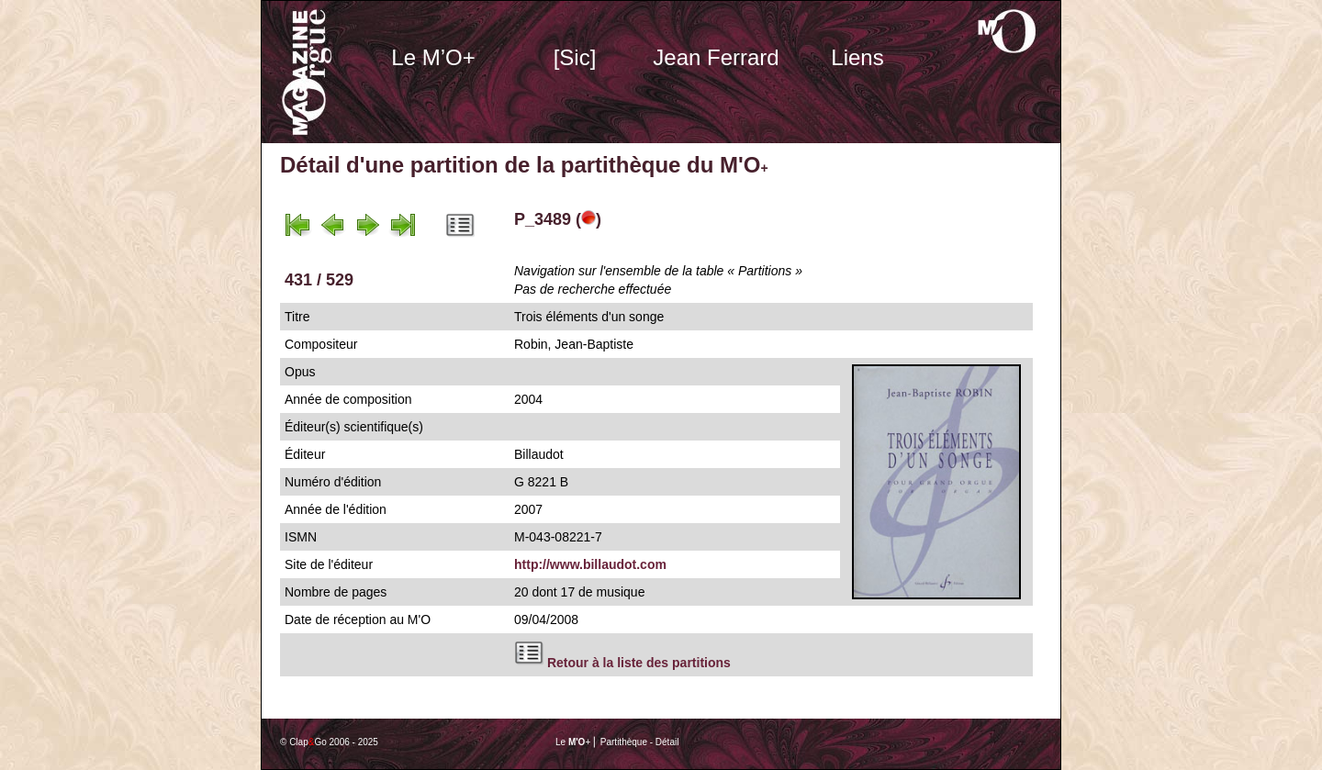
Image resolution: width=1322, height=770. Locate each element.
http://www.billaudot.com (590, 564)
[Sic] (575, 57)
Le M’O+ (433, 57)
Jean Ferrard (716, 57)
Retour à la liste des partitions (639, 662)
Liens (857, 57)
